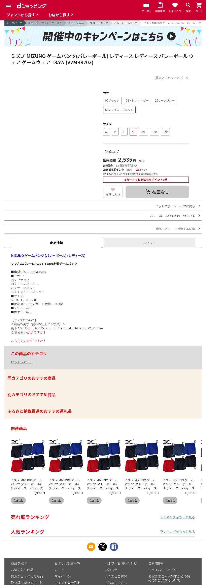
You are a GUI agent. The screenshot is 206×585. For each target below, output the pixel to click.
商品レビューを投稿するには (175, 228)
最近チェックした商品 (27, 576)
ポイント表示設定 (67, 582)
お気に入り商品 (22, 569)
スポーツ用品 (76, 23)
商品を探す (19, 563)
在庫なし (18, 500)
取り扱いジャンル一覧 (27, 582)
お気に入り (112, 194)
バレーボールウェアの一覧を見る (172, 215)
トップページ (14, 23)
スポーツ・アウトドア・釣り (45, 23)
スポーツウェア (99, 23)
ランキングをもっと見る (177, 517)
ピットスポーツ (22, 362)
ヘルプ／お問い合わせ (121, 563)
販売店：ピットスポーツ (172, 77)
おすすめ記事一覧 (67, 563)
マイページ (63, 576)
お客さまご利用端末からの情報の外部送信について (169, 578)
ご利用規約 (156, 563)
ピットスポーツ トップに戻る (175, 206)
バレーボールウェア (126, 23)
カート (59, 569)
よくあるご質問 (116, 576)
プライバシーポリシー (164, 569)
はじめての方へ (116, 582)
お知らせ (111, 569)
